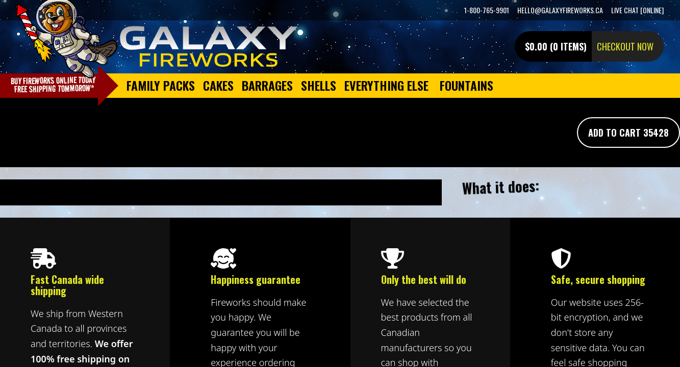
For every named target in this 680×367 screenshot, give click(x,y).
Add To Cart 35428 (628, 132)
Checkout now (625, 46)
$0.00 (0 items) (556, 46)
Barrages (267, 85)
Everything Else (386, 85)
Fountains (466, 85)
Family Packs (161, 85)
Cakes (218, 85)
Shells (318, 85)
